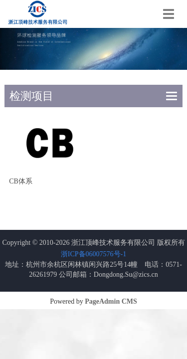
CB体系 (20, 181)
